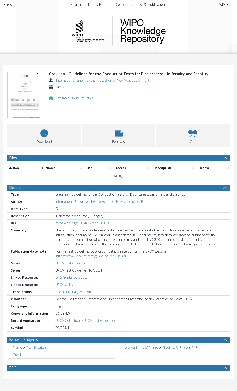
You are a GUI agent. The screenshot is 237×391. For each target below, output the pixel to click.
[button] (75, 98)
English (8, 4)
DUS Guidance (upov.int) (73, 277)
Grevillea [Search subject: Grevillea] (19, 355)
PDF (12, 367)
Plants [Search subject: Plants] (17, 347)
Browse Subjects (23, 339)
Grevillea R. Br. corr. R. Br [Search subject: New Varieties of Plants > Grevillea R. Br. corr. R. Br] (180, 347)
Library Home (98, 4)
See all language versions (74, 292)
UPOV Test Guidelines (72, 263)
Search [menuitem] (76, 4)
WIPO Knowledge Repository (162, 31)
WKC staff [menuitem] (226, 4)
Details (15, 187)
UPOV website (66, 284)
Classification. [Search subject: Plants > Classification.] (36, 347)
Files (13, 157)
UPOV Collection (68, 320)
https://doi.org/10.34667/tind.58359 (82, 223)
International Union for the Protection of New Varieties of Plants (103, 80)
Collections (124, 4)
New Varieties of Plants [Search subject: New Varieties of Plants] (141, 347)
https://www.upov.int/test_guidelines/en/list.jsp (90, 256)
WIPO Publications (153, 4)
